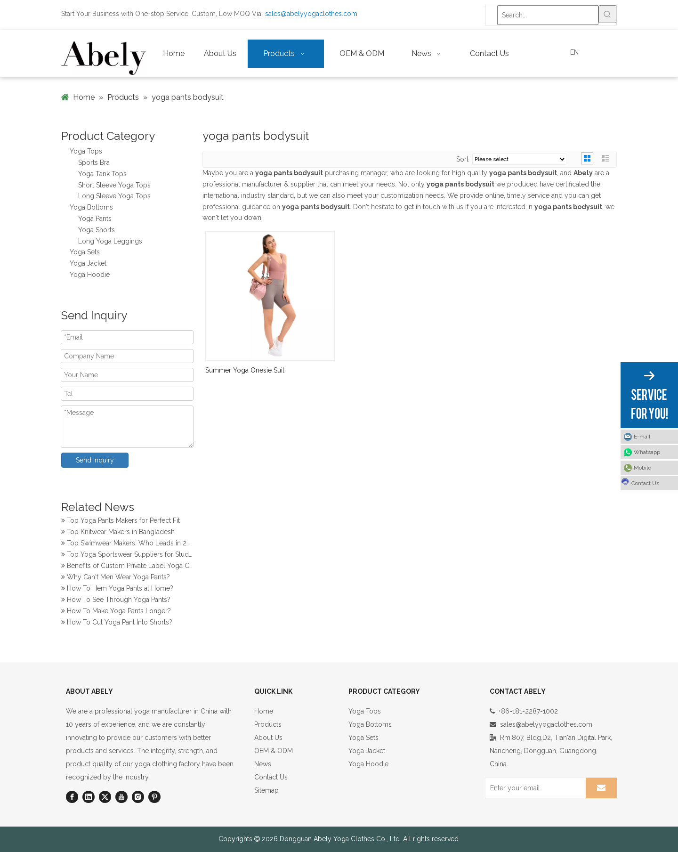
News (262, 764)
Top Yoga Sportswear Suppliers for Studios (127, 555)
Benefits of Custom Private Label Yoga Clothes (127, 566)
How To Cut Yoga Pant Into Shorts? (116, 623)
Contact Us (271, 777)
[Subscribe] (601, 788)
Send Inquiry (95, 460)
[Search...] (547, 15)
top (658, 811)
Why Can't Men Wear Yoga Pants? (115, 578)
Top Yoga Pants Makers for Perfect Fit (120, 521)
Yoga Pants (95, 218)
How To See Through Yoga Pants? (115, 600)
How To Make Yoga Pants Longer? (116, 612)
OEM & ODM (273, 751)
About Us (268, 737)
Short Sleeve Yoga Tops (114, 185)
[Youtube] (121, 797)
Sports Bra (94, 162)
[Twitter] (105, 797)
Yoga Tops (86, 151)
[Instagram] (138, 797)
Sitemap (266, 790)
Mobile (642, 467)
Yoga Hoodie (90, 274)
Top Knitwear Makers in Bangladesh (118, 532)
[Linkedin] (88, 797)
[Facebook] (72, 797)
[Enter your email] (533, 788)
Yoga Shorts (96, 230)
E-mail (642, 436)
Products (268, 724)
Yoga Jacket (88, 263)
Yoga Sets (85, 252)
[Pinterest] (154, 797)
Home (263, 711)
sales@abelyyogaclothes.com (311, 13)
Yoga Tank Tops (102, 174)
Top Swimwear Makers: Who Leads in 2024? (127, 544)
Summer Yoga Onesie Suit (244, 370)
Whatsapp (647, 452)
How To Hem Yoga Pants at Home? (117, 589)
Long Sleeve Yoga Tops (114, 196)
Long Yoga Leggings (110, 241)
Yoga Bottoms (91, 207)
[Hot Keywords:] (607, 14)
